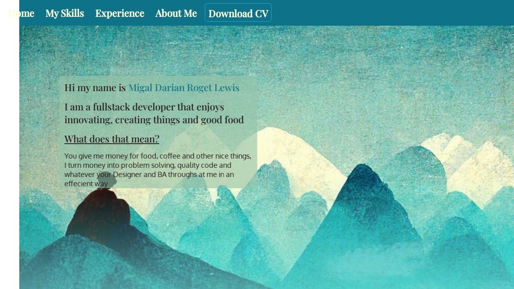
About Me (176, 12)
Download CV (238, 13)
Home (21, 12)
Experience (119, 12)
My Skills (64, 12)
